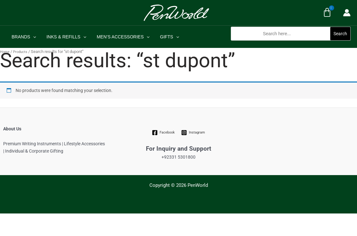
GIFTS (164, 37)
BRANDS (23, 37)
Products (20, 52)
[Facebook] (163, 132)
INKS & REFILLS (64, 37)
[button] (291, 44)
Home (5, 52)
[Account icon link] (347, 12)
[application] (32, 37)
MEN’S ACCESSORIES (119, 37)
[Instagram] (193, 132)
